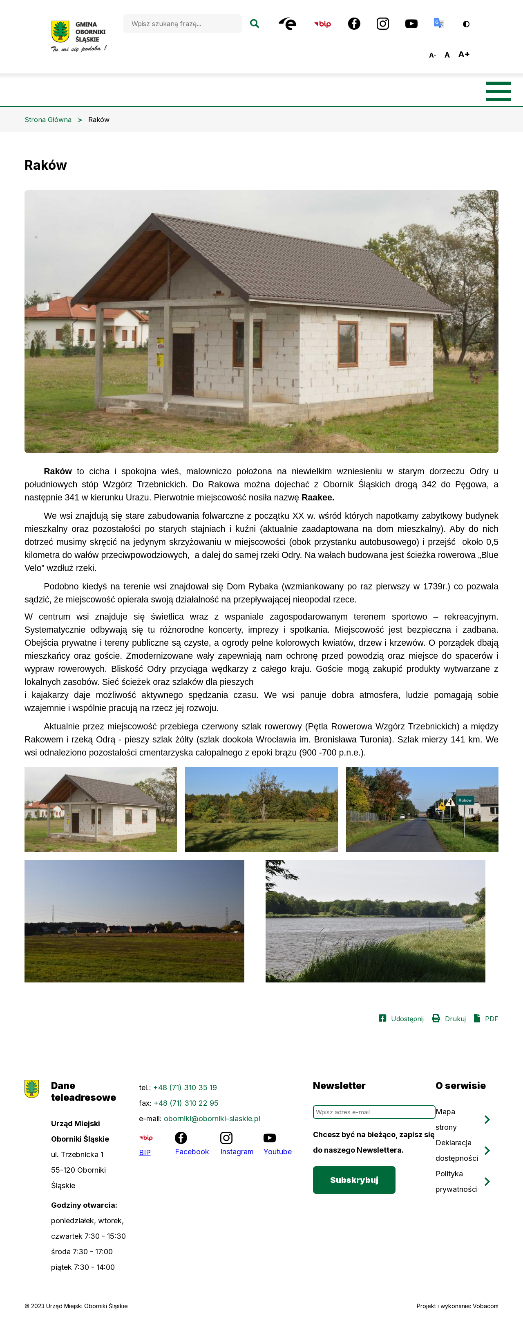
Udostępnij (407, 1019)
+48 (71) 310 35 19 (185, 1087)
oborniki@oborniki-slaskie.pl (212, 1118)
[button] (101, 809)
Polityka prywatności (457, 1181)
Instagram (237, 1151)
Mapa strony (446, 1119)
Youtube (278, 1151)
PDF (491, 1019)
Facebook (192, 1151)
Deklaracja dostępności (457, 1150)
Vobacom (485, 1305)
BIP (145, 1152)
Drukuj (455, 1019)
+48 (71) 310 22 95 (186, 1103)
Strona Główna (48, 120)
